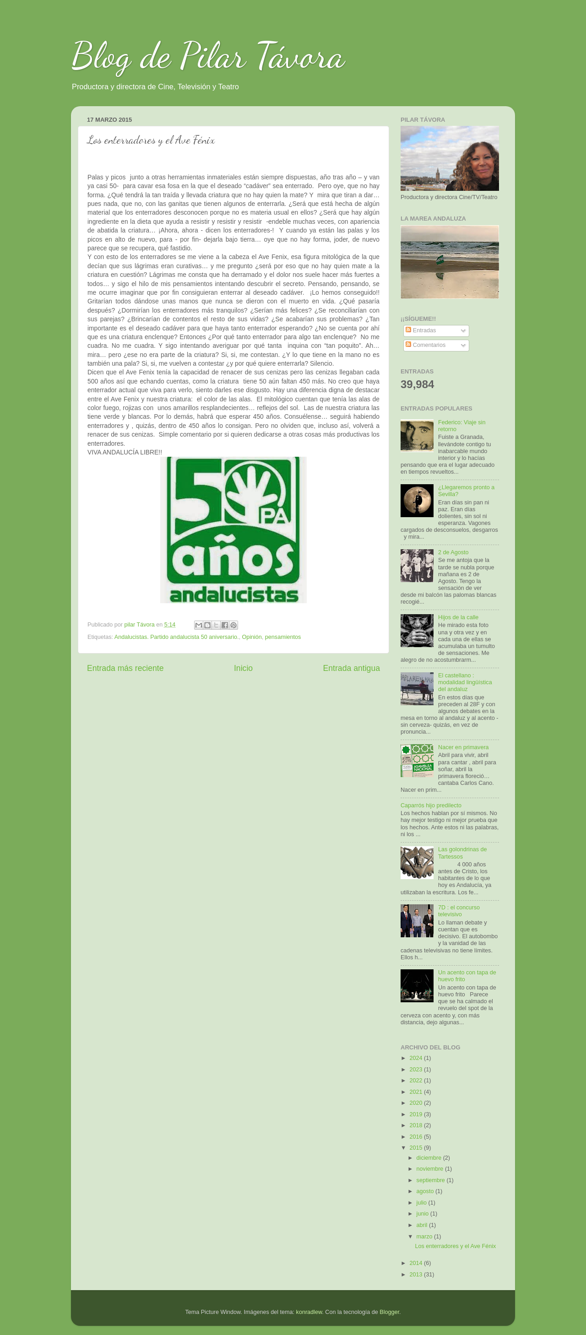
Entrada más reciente (125, 668)
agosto (426, 1191)
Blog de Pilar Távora (208, 55)
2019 (416, 1114)
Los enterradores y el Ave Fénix (455, 1246)
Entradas (421, 330)
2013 (416, 1274)
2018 (416, 1125)
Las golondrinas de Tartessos (462, 852)
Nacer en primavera (463, 747)
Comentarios (425, 345)
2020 (416, 1103)
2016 (416, 1137)
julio (423, 1203)
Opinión (251, 637)
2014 (416, 1263)
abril (423, 1225)
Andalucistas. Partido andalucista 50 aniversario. (176, 637)
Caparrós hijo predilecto (431, 805)
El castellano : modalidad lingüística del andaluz (465, 682)
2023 (416, 1069)
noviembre (431, 1169)
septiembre (432, 1180)
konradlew (309, 1312)
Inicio (243, 668)
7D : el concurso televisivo (459, 911)
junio (423, 1214)
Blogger (389, 1312)
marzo (425, 1236)
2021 (416, 1092)
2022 (416, 1080)
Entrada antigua (351, 668)
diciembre (430, 1158)
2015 (416, 1148)
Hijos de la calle (458, 617)
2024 (416, 1058)
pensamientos (283, 637)
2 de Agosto (453, 552)
